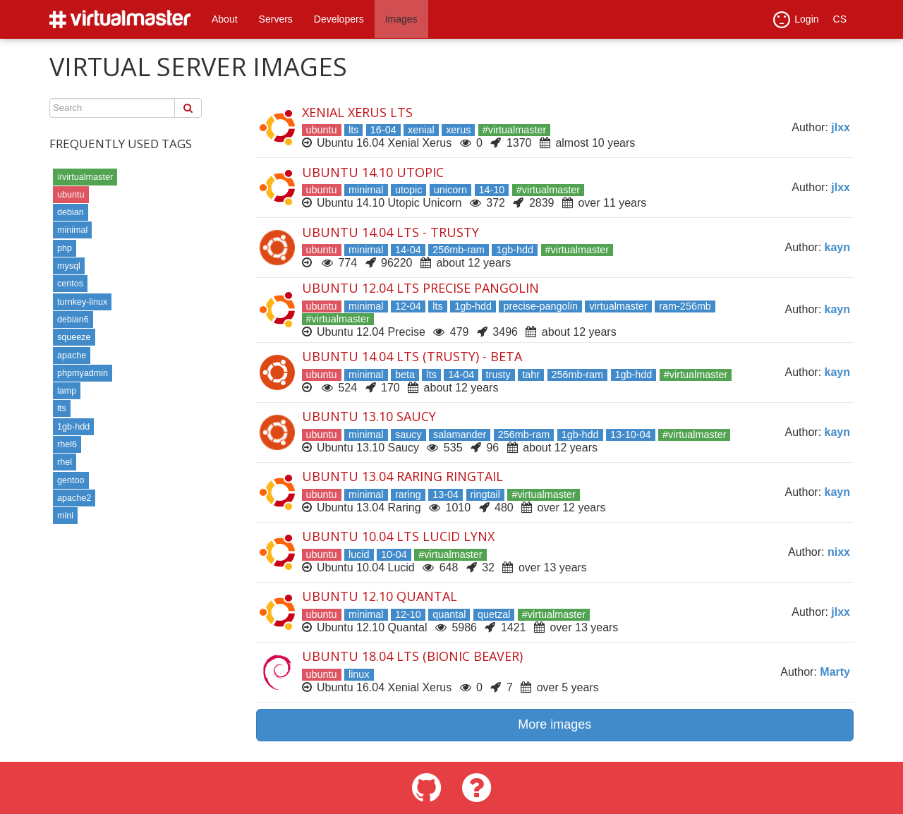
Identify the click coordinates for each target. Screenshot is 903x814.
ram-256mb (685, 306)
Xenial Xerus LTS (357, 112)
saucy (408, 434)
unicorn (450, 189)
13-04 (445, 494)
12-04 (408, 306)
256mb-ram (458, 249)
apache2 (74, 498)
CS (840, 19)
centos (70, 283)
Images (401, 19)
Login (795, 19)
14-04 (408, 249)
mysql (68, 266)
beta (405, 374)
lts (61, 408)
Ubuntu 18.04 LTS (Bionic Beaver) (412, 656)
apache (71, 355)
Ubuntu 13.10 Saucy (369, 416)
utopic (408, 189)
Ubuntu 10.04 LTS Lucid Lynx (398, 536)
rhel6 (67, 444)
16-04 (383, 129)
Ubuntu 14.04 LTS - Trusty (390, 232)
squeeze (74, 337)
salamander (459, 434)
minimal (72, 230)
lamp (66, 391)
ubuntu (71, 195)
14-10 (492, 189)
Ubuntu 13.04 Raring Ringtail (402, 476)
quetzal (494, 614)
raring (408, 494)
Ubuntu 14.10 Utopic (373, 172)
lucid (359, 554)
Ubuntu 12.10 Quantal (379, 596)
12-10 (408, 614)
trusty (498, 374)
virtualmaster (618, 306)
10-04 (394, 554)
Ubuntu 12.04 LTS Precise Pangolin (420, 287)
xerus (458, 129)
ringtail (485, 494)
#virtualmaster (85, 177)
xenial (421, 129)
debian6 (73, 319)
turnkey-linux (82, 302)
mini (65, 516)
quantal (449, 614)
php (64, 248)
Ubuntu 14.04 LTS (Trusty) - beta (412, 356)
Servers (276, 19)
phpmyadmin (82, 373)
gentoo (71, 480)
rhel (64, 462)
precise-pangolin (540, 306)
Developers (339, 19)
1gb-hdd (73, 427)
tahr (531, 374)
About (225, 19)
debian (70, 212)
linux (359, 674)
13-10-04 (630, 434)
